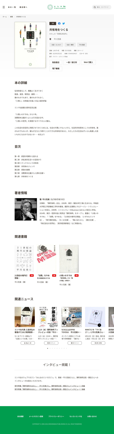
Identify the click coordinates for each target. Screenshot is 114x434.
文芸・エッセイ (56, 44)
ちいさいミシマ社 (75, 416)
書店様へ (24, 7)
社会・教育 (70, 44)
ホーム (5, 16)
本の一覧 (12, 7)
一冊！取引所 (71, 62)
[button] (99, 325)
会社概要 (20, 416)
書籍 (11, 16)
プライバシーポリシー (56, 416)
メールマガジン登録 (36, 416)
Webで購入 (88, 62)
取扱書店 (55, 62)
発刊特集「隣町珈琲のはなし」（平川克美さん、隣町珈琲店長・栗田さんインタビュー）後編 (50, 389)
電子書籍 (55, 69)
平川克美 (82, 44)
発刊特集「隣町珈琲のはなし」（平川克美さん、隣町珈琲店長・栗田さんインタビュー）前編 (50, 386)
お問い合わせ (92, 416)
